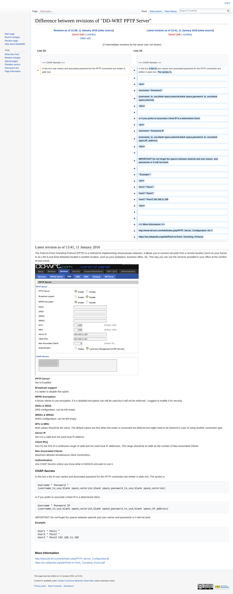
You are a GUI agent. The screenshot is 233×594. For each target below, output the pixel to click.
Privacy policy (40, 586)
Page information (13, 71)
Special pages (11, 61)
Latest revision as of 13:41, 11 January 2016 (172, 30)
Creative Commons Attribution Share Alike (75, 581)
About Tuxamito (55, 586)
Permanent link (12, 68)
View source (156, 11)
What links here (12, 54)
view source (106, 30)
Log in (227, 3)
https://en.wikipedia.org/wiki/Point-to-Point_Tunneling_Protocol (69, 562)
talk (82, 34)
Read (144, 11)
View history (171, 11)
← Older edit (84, 38)
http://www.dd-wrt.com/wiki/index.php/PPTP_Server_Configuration (71, 558)
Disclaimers (69, 586)
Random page (11, 41)
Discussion (45, 11)
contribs (90, 34)
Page (35, 11)
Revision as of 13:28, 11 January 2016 (75, 30)
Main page (9, 34)
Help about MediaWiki (15, 44)
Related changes (12, 57)
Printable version (12, 64)
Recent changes (12, 37)
